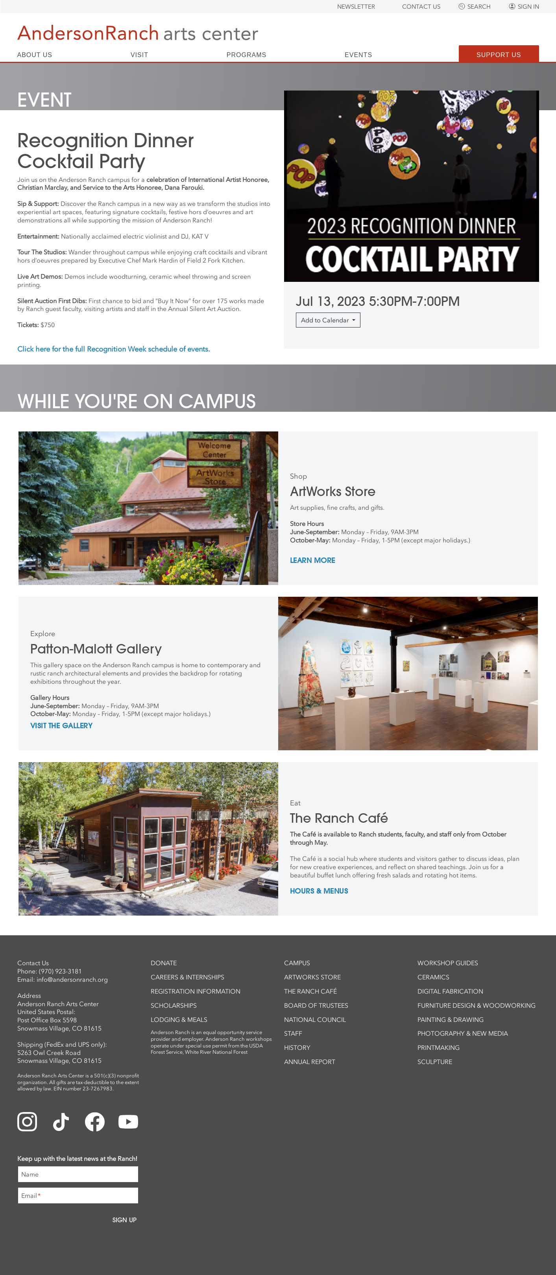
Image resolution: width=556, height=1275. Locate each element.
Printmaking (438, 1047)
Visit (139, 55)
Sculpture (434, 1062)
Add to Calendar (326, 320)
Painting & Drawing (450, 1019)
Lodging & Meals (179, 1019)
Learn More (312, 561)
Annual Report (309, 1062)
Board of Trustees (316, 1005)
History (297, 1047)
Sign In (528, 6)
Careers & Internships (187, 977)
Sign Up (125, 1220)
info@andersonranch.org (72, 979)
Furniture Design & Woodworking (476, 1005)
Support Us (499, 55)
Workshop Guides (447, 963)
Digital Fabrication (450, 991)
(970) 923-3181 (60, 971)
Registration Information (195, 991)
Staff (293, 1033)
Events (358, 55)
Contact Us (421, 6)
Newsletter (356, 6)
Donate (164, 963)
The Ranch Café (310, 991)
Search (479, 6)
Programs (246, 55)
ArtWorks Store (312, 977)
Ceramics (433, 977)
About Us (35, 55)
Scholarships (174, 1005)
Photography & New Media (462, 1033)
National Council (315, 1019)
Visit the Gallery (61, 726)
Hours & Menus (319, 892)
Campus (297, 963)
